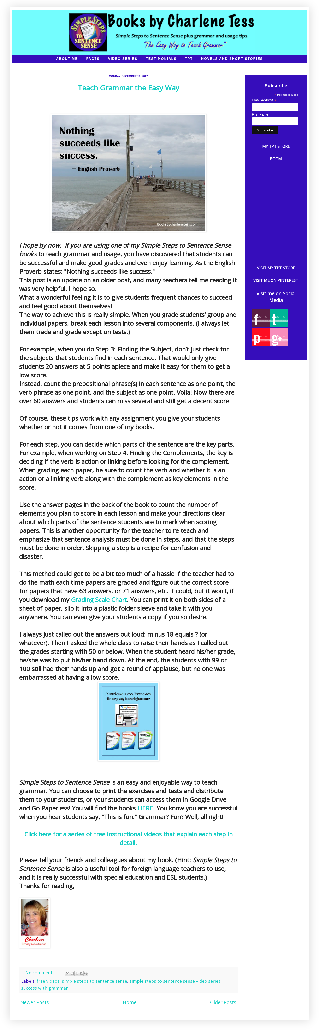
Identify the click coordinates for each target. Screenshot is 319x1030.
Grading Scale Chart (99, 599)
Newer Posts (34, 1002)
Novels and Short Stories (232, 58)
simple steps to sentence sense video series (175, 981)
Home (129, 1002)
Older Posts (223, 1002)
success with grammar (44, 988)
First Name (260, 114)
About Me (67, 58)
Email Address (264, 100)
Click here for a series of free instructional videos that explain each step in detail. (128, 838)
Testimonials (161, 58)
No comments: (41, 973)
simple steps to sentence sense (94, 981)
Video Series (122, 58)
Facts (93, 58)
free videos (48, 981)
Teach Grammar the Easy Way (128, 88)
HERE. (146, 808)
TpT (189, 58)
